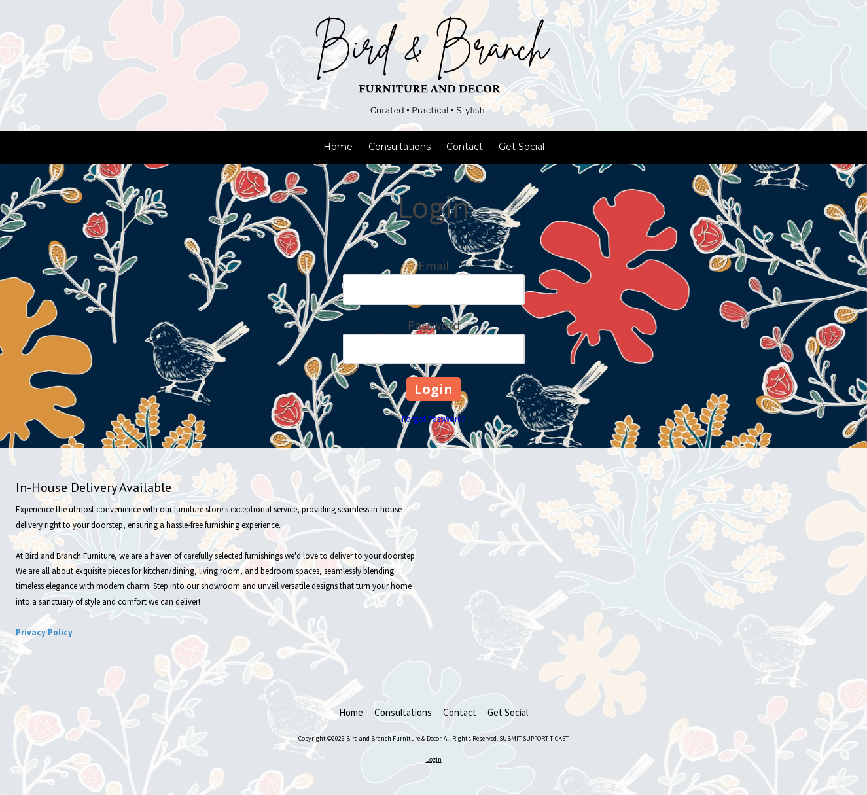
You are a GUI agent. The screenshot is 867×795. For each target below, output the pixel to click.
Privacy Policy (44, 632)
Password (434, 325)
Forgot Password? (434, 419)
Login (434, 759)
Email (434, 265)
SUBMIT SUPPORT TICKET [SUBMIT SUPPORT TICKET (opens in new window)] (534, 738)
